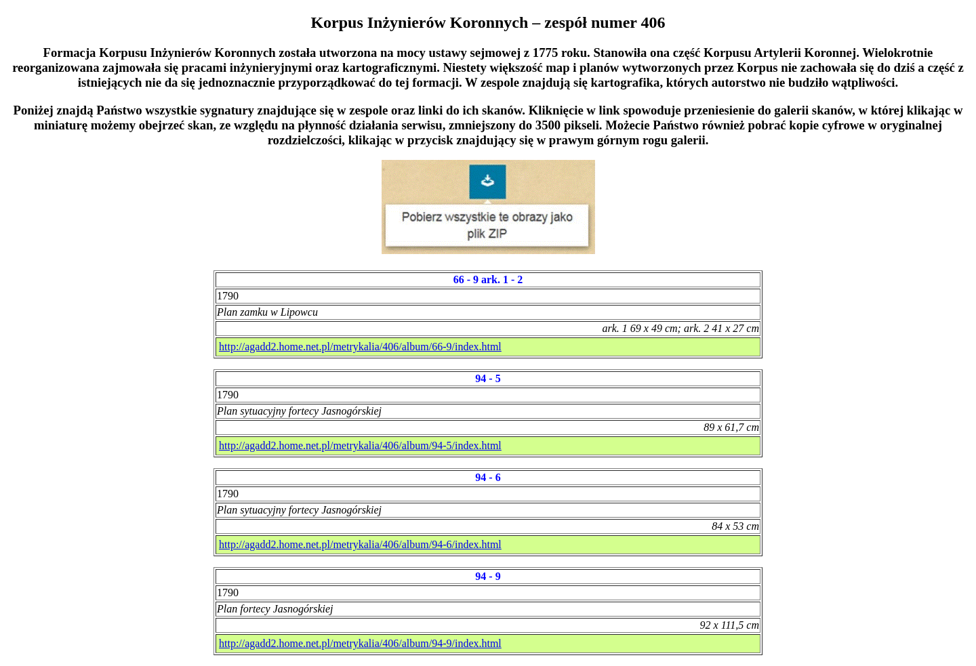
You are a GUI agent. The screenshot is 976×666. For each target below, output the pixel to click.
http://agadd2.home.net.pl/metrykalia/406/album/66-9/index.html (360, 346)
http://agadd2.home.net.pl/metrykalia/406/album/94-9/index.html (360, 643)
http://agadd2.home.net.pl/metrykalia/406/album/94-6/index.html (360, 544)
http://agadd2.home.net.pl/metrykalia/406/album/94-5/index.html (360, 445)
